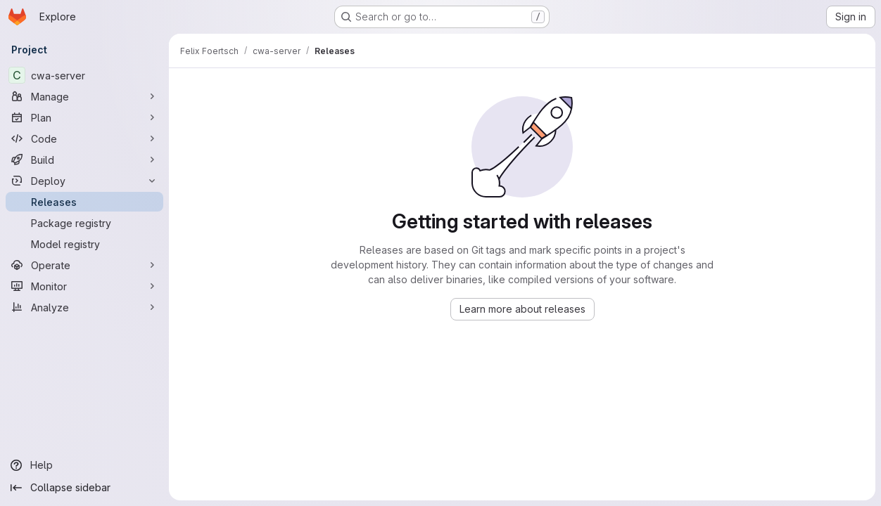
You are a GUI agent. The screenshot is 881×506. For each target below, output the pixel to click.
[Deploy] (84, 180)
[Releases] (84, 202)
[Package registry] (84, 223)
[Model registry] (84, 244)
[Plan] (84, 117)
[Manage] (84, 96)
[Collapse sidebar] (84, 488)
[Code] (84, 138)
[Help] (84, 465)
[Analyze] (84, 307)
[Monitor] (84, 286)
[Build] (84, 159)
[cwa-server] (84, 75)
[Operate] (84, 265)
